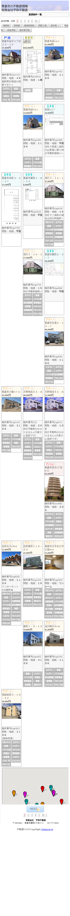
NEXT (35, 809)
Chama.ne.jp (47, 829)
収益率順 (11, 30)
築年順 (54, 25)
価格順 (6, 25)
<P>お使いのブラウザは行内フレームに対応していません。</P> (35, 786)
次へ (37, 21)
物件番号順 (25, 30)
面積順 (17, 25)
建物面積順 (29, 25)
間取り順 (42, 25)
